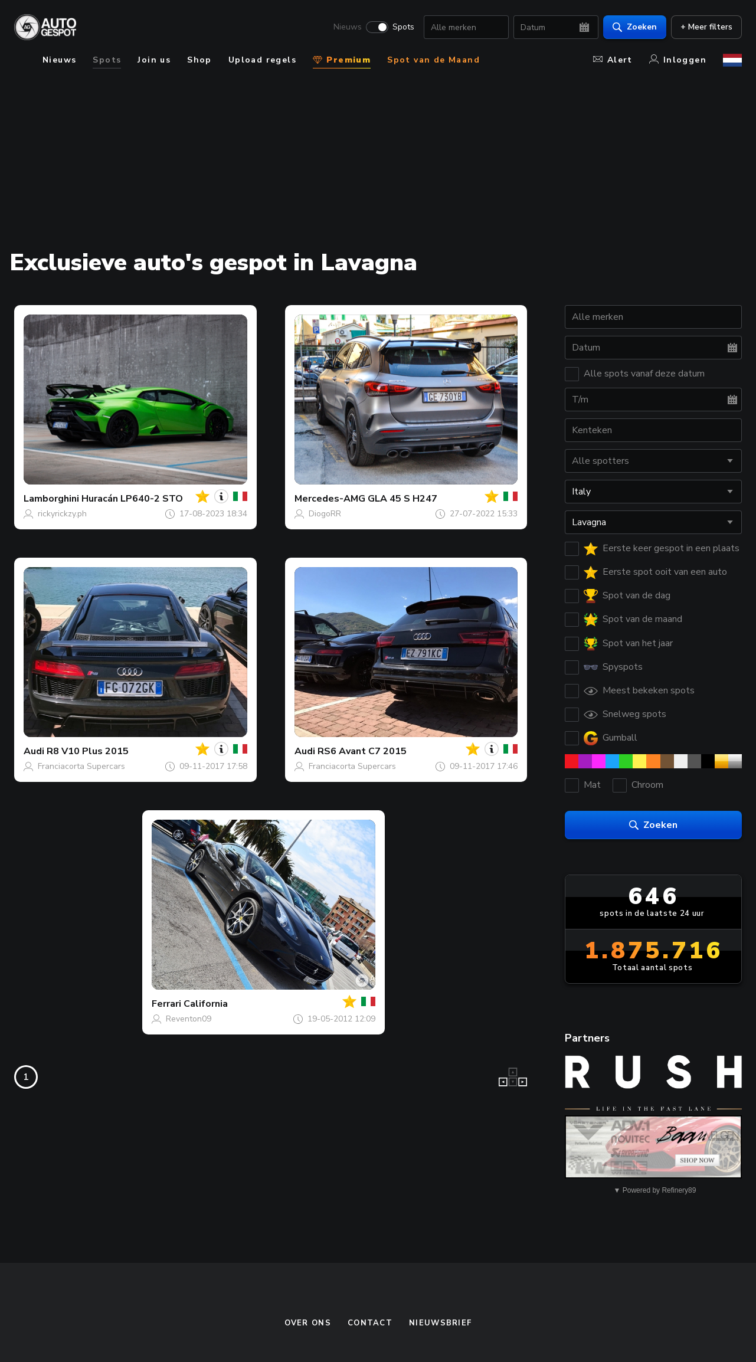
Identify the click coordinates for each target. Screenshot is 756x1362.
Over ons (307, 1323)
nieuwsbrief (440, 1323)
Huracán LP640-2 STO (132, 498)
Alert (613, 60)
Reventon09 (188, 1018)
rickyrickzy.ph (62, 513)
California (206, 1003)
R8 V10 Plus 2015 (88, 751)
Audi (34, 751)
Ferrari (166, 1003)
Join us (154, 60)
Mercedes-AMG (329, 498)
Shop (199, 60)
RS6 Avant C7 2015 (362, 751)
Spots (403, 27)
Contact (370, 1323)
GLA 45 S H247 (402, 498)
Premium (342, 60)
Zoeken (635, 26)
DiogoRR (325, 513)
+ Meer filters (706, 26)
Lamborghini (51, 498)
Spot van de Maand (433, 60)
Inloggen (677, 60)
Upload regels (262, 60)
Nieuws (347, 27)
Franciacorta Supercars (81, 766)
